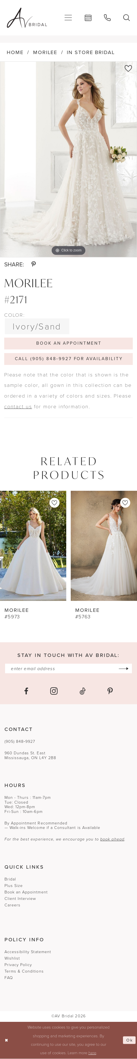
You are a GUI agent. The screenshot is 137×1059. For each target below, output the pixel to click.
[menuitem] (68, 17)
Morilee (45, 52)
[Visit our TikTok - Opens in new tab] (82, 691)
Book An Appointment (69, 343)
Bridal (10, 879)
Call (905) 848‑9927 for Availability (69, 359)
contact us (18, 407)
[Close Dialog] (6, 1040)
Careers (12, 905)
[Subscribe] (124, 669)
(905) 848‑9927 (19, 742)
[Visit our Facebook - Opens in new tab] (26, 691)
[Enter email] (68, 669)
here (92, 1053)
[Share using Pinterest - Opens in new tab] (33, 264)
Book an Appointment (26, 892)
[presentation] (33, 546)
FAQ (8, 978)
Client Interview (20, 899)
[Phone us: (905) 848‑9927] (107, 17)
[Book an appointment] (88, 17)
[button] (68, 17)
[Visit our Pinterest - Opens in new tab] (110, 691)
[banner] (27, 18)
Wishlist (12, 959)
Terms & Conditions (24, 972)
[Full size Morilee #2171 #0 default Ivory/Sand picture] (68, 159)
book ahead (112, 840)
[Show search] (126, 17)
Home (15, 52)
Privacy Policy (18, 965)
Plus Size (13, 886)
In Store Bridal (91, 52)
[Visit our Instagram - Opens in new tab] (54, 691)
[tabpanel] (68, 159)
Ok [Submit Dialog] (129, 1040)
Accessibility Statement (27, 952)
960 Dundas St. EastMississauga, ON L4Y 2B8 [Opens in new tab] (30, 756)
